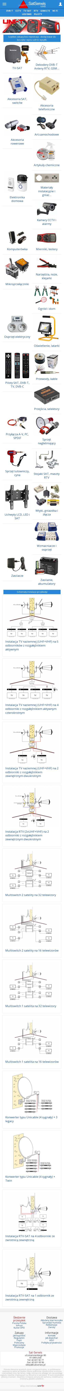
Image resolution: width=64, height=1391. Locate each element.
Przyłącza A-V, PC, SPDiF (17, 436)
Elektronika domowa (17, 199)
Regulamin (19, 1337)
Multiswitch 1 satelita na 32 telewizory (30, 1006)
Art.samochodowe (47, 134)
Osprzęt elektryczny (17, 337)
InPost (19, 1325)
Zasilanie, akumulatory (46, 582)
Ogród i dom (46, 309)
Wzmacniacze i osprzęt (46, 547)
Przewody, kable (47, 379)
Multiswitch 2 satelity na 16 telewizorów (32, 950)
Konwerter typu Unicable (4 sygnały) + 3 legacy (31, 1119)
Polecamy (19, 1342)
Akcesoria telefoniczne (47, 107)
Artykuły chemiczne (47, 165)
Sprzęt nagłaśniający (47, 441)
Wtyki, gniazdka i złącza (46, 512)
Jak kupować (19, 1335)
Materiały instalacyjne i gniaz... (46, 191)
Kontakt (51, 1335)
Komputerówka (17, 249)
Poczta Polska (19, 1323)
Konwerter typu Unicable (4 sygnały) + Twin (30, 1178)
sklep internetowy (32, 1386)
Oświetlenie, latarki (47, 346)
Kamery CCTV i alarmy (46, 222)
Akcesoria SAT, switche (17, 101)
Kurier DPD (19, 1327)
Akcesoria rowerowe (17, 141)
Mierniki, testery (47, 249)
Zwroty (51, 1327)
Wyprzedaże (19, 1345)
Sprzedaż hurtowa (51, 1322)
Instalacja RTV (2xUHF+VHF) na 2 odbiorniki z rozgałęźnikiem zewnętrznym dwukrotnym (27, 835)
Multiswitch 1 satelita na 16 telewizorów (32, 1062)
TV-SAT (17, 68)
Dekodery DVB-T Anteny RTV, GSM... (46, 66)
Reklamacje (51, 1324)
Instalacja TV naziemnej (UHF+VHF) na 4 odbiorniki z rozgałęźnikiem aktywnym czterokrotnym (32, 708)
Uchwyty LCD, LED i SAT (17, 516)
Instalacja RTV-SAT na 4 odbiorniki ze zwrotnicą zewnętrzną (30, 1238)
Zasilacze (17, 576)
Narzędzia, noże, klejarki (47, 276)
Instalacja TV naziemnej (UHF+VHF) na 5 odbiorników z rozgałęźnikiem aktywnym (32, 645)
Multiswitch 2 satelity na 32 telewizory (30, 895)
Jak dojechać (51, 1337)
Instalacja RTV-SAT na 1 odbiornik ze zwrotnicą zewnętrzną (29, 1297)
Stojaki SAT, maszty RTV (47, 475)
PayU (19, 1340)
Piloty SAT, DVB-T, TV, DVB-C (17, 384)
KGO (51, 1340)
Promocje (19, 1347)
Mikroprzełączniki (17, 284)
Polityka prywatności (51, 1342)
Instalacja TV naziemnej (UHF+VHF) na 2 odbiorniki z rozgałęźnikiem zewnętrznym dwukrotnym (32, 772)
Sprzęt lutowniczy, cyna (17, 473)
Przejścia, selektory (46, 409)
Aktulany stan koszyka (52, 1320)
